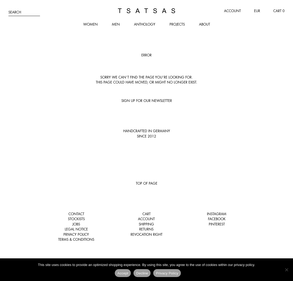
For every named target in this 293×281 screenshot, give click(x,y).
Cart (146, 213)
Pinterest (217, 224)
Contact (76, 213)
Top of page (146, 183)
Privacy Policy (76, 234)
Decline (142, 273)
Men (116, 24)
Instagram (216, 213)
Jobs (76, 224)
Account (232, 10)
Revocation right (146, 234)
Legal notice (76, 229)
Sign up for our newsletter (146, 100)
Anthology (144, 24)
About (204, 24)
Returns (146, 229)
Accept (122, 273)
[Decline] (286, 269)
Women (90, 24)
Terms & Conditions (76, 239)
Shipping (146, 224)
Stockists (76, 218)
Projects (177, 24)
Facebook (217, 218)
